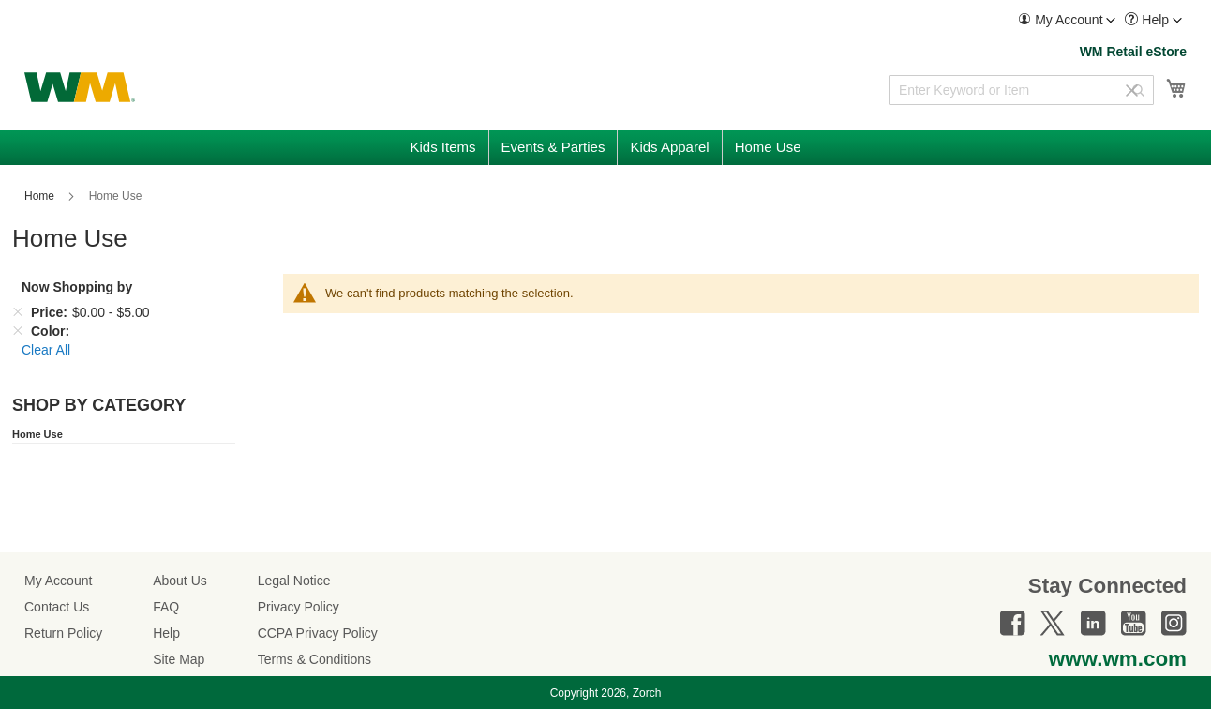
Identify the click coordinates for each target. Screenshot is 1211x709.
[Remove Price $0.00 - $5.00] (17, 312)
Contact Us (56, 606)
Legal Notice (294, 580)
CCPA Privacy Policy (318, 633)
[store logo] (79, 87)
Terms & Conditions (314, 659)
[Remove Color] (17, 331)
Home (40, 196)
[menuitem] (1066, 20)
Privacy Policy (298, 606)
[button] (1066, 20)
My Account (58, 580)
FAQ (166, 606)
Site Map (178, 659)
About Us (180, 580)
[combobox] (1021, 90)
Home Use (37, 434)
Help (166, 633)
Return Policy (63, 633)
